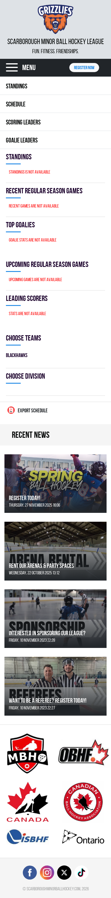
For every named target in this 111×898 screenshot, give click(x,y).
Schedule (15, 104)
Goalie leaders (22, 140)
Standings (16, 86)
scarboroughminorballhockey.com (53, 888)
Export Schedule (27, 410)
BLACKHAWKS (17, 355)
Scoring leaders (23, 122)
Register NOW (84, 67)
